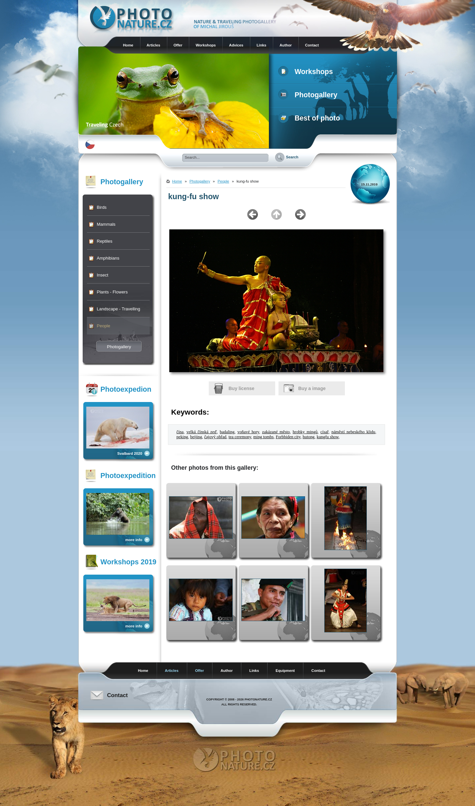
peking (182, 437)
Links (261, 45)
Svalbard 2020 (129, 453)
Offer (178, 45)
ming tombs (263, 437)
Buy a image (312, 388)
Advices (236, 45)
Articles (153, 45)
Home (128, 45)
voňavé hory (248, 432)
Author (285, 45)
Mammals (106, 224)
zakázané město (275, 432)
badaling (227, 432)
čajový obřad (215, 437)
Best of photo (310, 118)
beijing (196, 437)
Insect (103, 275)
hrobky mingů (305, 432)
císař (324, 432)
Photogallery (309, 95)
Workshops (206, 45)
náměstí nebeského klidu (353, 432)
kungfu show (328, 437)
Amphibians (108, 258)
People (103, 325)
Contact (312, 45)
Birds (102, 207)
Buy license (242, 388)
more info (133, 540)
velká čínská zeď (202, 432)
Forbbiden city (288, 437)
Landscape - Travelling (118, 308)
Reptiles (105, 241)
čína (180, 432)
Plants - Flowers (112, 291)
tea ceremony (239, 437)
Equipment (285, 671)
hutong (309, 437)
